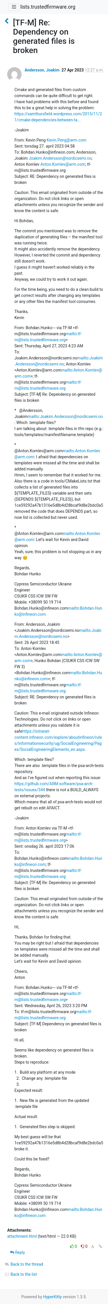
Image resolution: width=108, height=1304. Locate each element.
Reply (17, 1252)
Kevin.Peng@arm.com (66, 140)
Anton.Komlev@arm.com (62, 164)
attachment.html (22, 1236)
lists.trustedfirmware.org (47, 7)
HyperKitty (52, 1296)
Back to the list (20, 1274)
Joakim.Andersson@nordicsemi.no (60, 158)
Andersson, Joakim (41, 70)
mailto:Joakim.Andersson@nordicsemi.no (65, 416)
